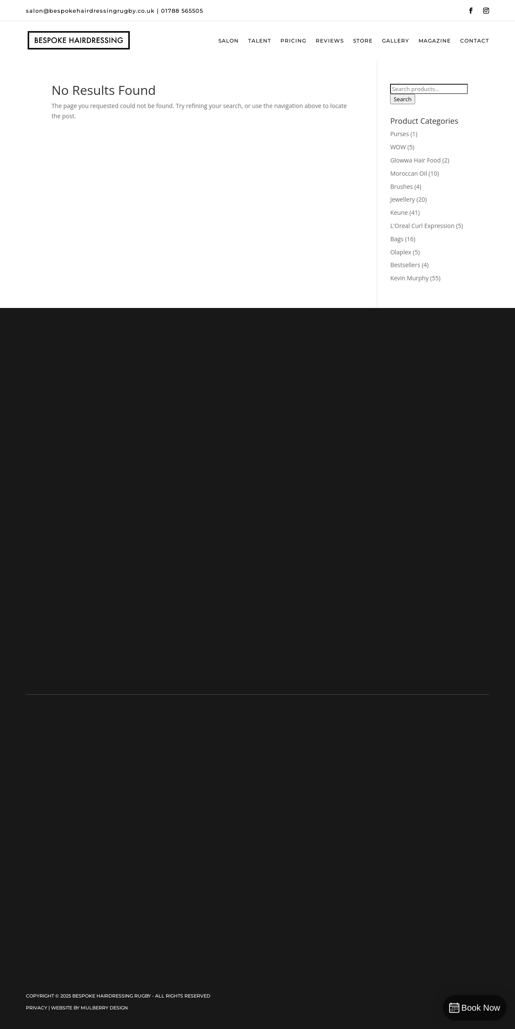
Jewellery (402, 199)
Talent (259, 41)
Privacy (36, 1008)
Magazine (435, 41)
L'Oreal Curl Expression (422, 226)
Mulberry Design (104, 1008)
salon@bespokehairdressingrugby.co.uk (90, 10)
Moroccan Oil (408, 173)
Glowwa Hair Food (415, 160)
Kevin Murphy (409, 278)
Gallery (395, 41)
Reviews (330, 41)
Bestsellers (405, 265)
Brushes (401, 186)
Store (363, 41)
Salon (228, 41)
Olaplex (400, 252)
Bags (396, 239)
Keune (398, 212)
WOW (398, 147)
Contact (474, 41)
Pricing (293, 41)
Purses (399, 134)
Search (402, 99)
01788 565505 (182, 10)
